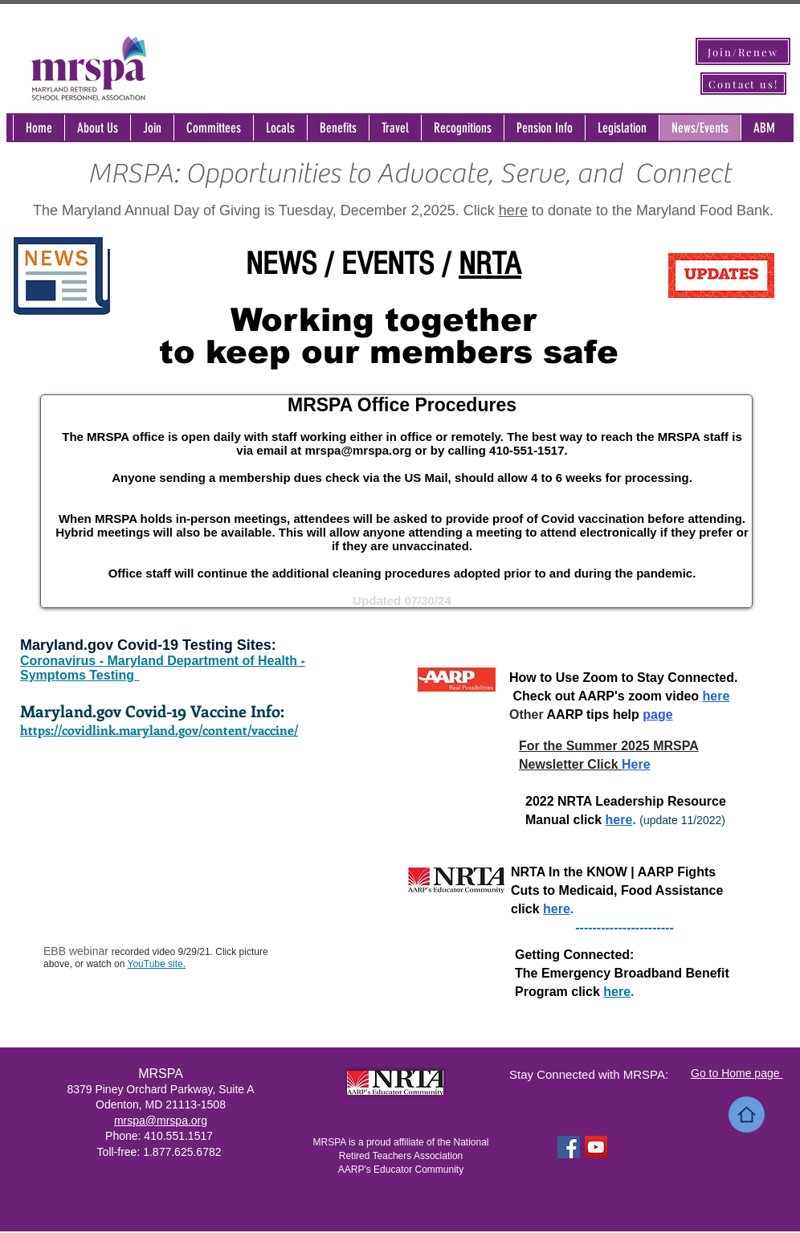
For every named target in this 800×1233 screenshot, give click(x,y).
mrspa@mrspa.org (357, 450)
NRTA (490, 264)
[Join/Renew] (743, 51)
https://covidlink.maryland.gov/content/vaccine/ (159, 729)
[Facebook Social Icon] (568, 1147)
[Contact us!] (743, 83)
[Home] (747, 1114)
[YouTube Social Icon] (596, 1147)
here (513, 210)
